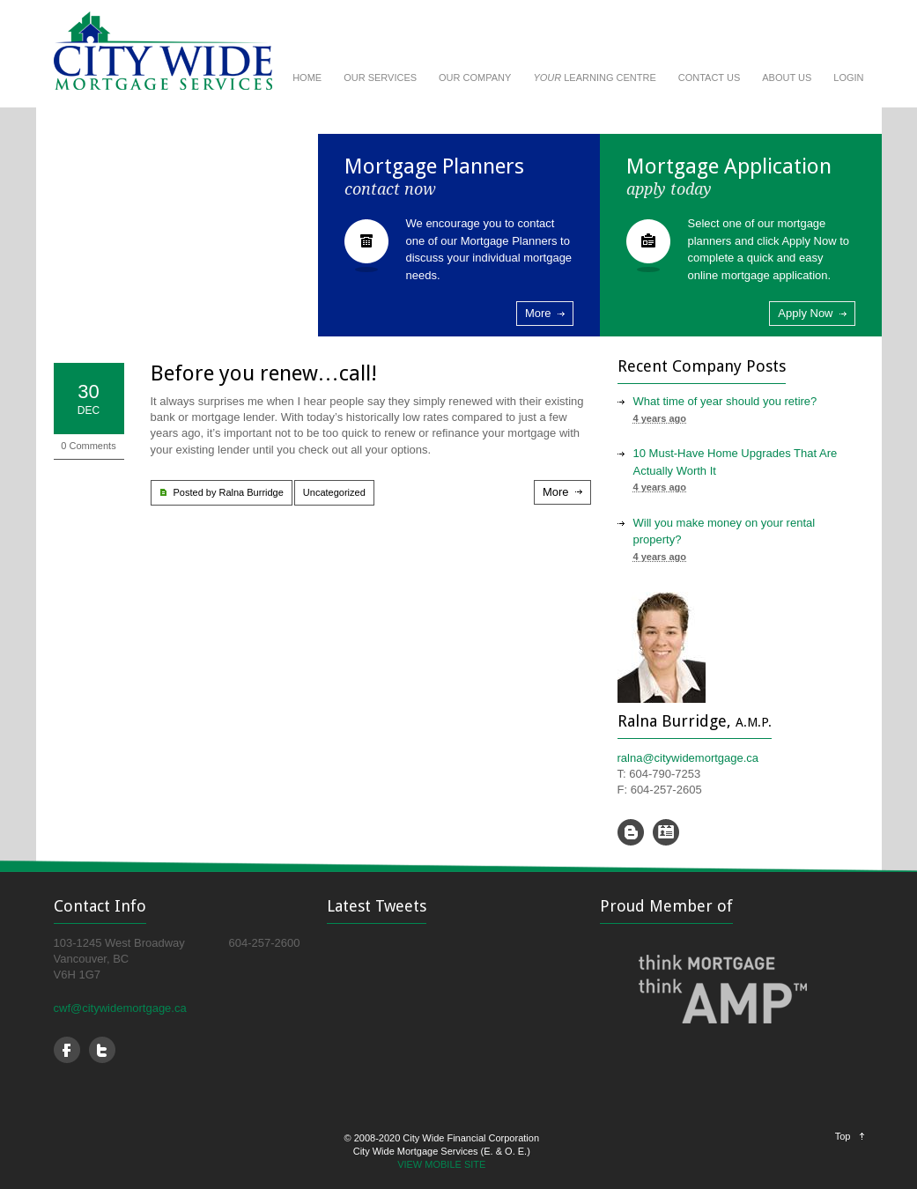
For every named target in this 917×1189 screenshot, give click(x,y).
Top (843, 1136)
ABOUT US (786, 77)
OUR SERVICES (380, 77)
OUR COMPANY (475, 77)
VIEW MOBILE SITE (441, 1164)
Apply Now (805, 313)
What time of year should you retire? (725, 401)
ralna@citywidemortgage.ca (688, 757)
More (538, 313)
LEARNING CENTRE (594, 77)
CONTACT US (709, 77)
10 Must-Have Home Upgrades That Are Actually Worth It (735, 462)
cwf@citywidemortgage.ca (120, 1008)
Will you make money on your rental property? (724, 531)
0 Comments (88, 445)
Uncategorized (334, 492)
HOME (307, 77)
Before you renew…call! (264, 373)
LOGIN (848, 77)
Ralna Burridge (250, 492)
